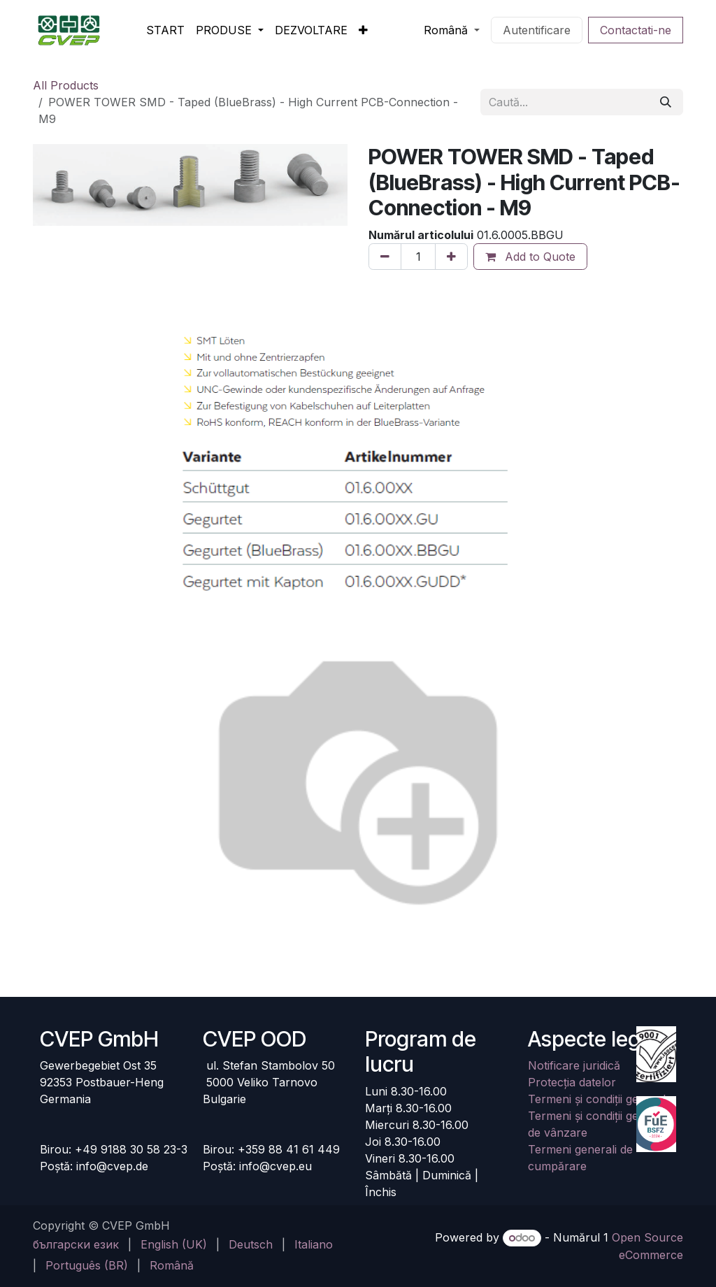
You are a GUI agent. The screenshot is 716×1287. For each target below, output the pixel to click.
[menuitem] (165, 30)
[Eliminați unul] (384, 256)
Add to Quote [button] (530, 257)
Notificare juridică (574, 1065)
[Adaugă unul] (451, 256)
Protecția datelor (572, 1082)
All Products (66, 85)
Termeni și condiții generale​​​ (600, 1099)
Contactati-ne (635, 30)
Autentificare (537, 30)
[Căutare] (665, 102)
